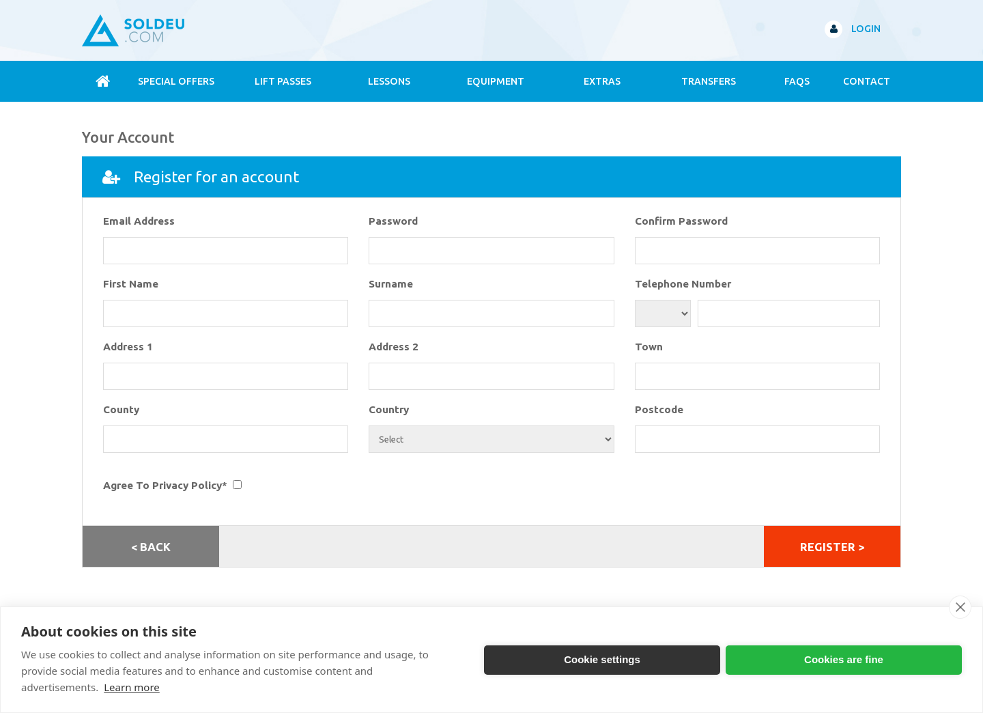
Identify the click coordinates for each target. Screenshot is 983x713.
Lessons (389, 81)
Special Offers (176, 81)
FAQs (797, 81)
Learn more (132, 687)
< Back (151, 546)
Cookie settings (602, 659)
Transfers (708, 81)
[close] (960, 607)
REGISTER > (832, 546)
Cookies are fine (843, 659)
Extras (602, 81)
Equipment (495, 81)
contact (866, 81)
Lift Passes (283, 81)
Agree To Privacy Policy (162, 485)
